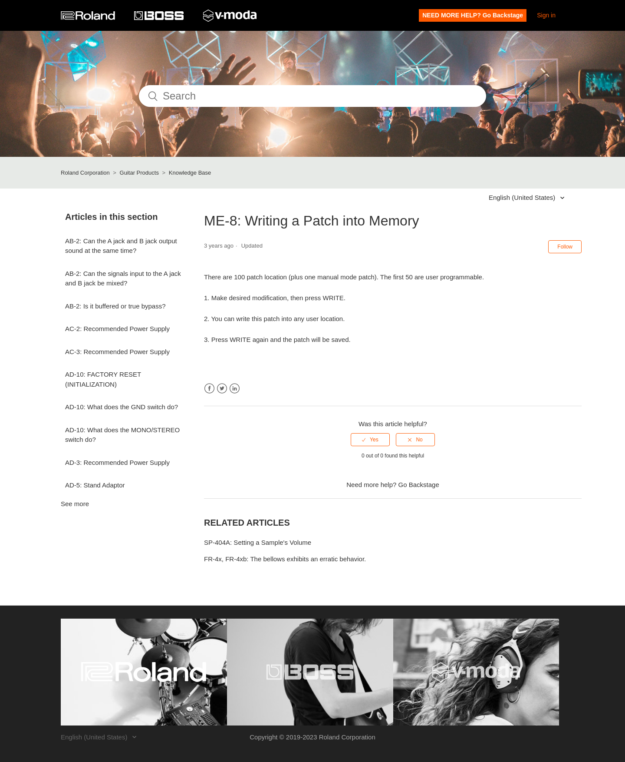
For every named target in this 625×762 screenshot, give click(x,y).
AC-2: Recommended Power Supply (117, 328)
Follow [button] (564, 247)
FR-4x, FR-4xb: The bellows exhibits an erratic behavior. (285, 559)
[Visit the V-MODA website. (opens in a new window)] (476, 672)
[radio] (370, 439)
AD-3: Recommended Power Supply (117, 462)
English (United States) (523, 197)
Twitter (222, 388)
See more (75, 503)
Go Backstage (418, 484)
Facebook (209, 388)
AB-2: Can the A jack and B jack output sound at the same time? (121, 246)
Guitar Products (139, 172)
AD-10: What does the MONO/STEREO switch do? (122, 435)
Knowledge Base (190, 172)
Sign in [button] (546, 15)
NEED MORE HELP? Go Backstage (472, 15)
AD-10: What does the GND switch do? (121, 407)
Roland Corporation (85, 172)
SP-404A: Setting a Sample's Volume (257, 542)
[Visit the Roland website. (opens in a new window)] (144, 672)
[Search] (312, 96)
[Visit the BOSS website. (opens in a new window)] (310, 672)
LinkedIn (234, 388)
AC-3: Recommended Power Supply (117, 351)
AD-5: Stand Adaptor (95, 485)
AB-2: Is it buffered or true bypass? (115, 306)
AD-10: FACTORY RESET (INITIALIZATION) (103, 379)
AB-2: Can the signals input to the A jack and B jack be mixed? (123, 278)
